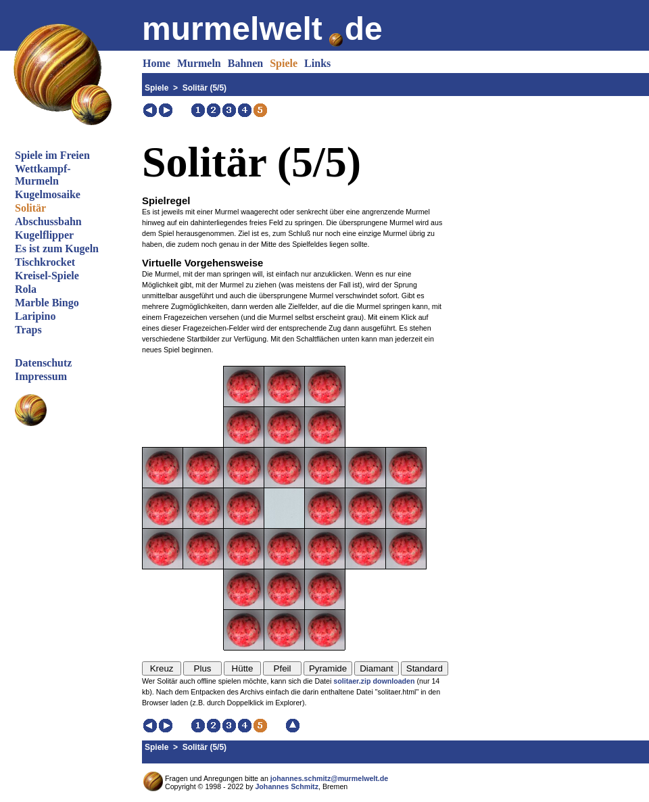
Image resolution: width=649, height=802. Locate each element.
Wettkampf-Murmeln (43, 175)
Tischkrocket (45, 262)
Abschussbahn (48, 221)
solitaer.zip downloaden (373, 681)
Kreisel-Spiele (47, 275)
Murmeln (199, 63)
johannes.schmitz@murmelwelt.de (329, 778)
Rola (26, 289)
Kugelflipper (44, 235)
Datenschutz (43, 363)
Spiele (283, 63)
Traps (28, 329)
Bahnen (245, 63)
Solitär (30, 208)
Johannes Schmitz (286, 786)
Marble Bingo (47, 302)
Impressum (41, 376)
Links (317, 63)
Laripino (35, 316)
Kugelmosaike (47, 194)
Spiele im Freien (52, 155)
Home (156, 63)
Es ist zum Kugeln (57, 248)
